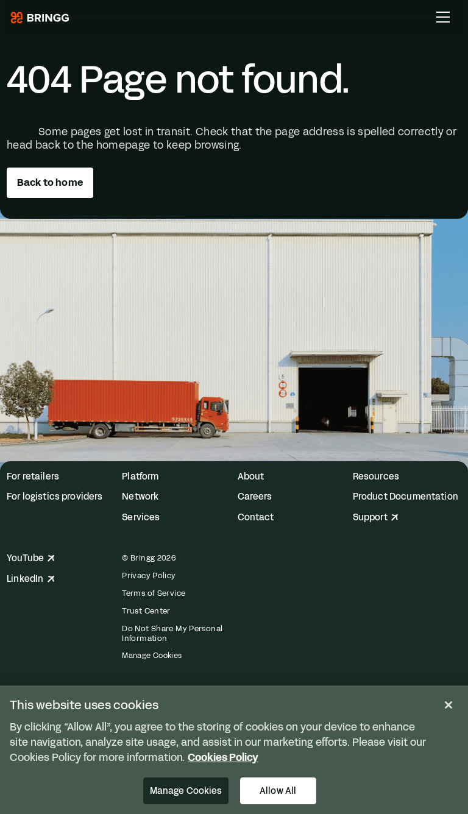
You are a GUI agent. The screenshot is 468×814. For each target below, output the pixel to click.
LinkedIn (30, 579)
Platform (140, 476)
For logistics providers (54, 496)
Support (376, 517)
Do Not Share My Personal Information (172, 633)
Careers (255, 496)
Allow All (278, 791)
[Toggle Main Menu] (443, 17)
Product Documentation (405, 496)
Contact (256, 517)
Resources (376, 476)
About (251, 476)
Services (141, 517)
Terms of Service (153, 593)
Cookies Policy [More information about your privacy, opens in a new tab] (223, 758)
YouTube (31, 558)
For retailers (33, 476)
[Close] (448, 705)
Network (140, 496)
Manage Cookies (152, 655)
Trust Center (146, 611)
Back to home (50, 182)
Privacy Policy (149, 575)
